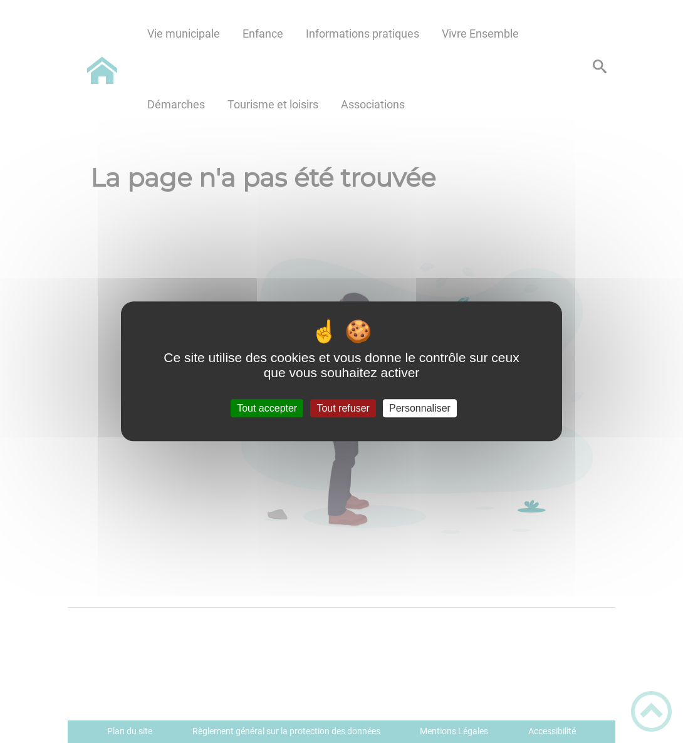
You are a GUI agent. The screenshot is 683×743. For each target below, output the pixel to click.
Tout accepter (267, 408)
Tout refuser (342, 408)
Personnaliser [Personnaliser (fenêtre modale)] (420, 408)
